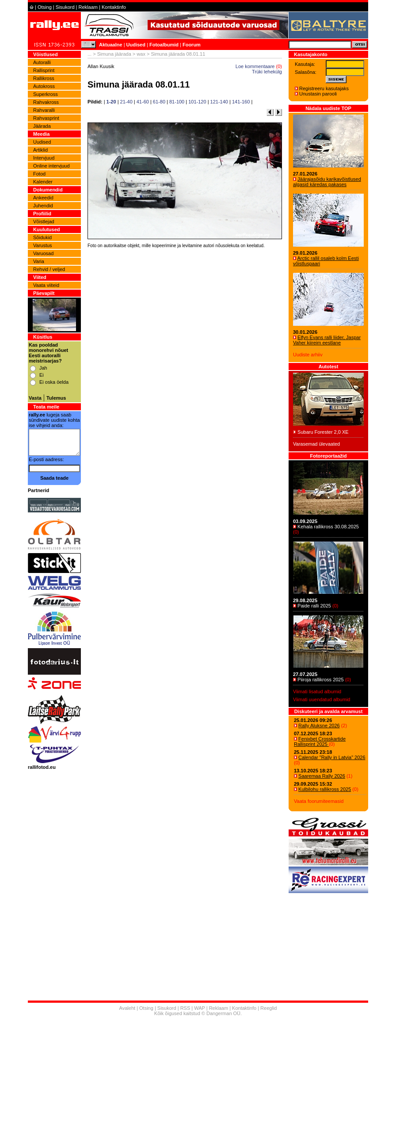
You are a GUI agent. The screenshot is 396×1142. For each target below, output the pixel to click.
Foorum (192, 44)
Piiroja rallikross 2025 (320, 679)
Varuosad (43, 253)
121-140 (219, 101)
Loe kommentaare (255, 66)
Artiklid (40, 150)
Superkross (45, 94)
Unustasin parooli (318, 93)
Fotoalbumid (164, 44)
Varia (38, 261)
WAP (199, 1008)
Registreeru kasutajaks (324, 88)
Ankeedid (43, 197)
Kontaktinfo (114, 7)
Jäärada (42, 126)
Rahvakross (46, 102)
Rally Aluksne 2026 (319, 725)
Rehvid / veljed (49, 269)
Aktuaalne (110, 44)
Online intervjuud (51, 165)
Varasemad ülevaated (316, 444)
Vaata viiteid (46, 285)
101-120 (197, 101)
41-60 (143, 101)
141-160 (241, 101)
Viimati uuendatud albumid (321, 699)
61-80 (159, 101)
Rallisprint (43, 70)
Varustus (42, 245)
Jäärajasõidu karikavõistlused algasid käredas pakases (327, 181)
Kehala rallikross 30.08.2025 (328, 526)
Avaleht (127, 1008)
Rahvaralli (44, 110)
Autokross (44, 86)
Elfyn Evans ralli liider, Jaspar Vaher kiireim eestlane (327, 340)
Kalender (43, 181)
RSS (185, 1008)
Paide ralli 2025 (314, 605)
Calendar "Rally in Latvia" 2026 (332, 757)
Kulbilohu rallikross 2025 (324, 789)
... (89, 54)
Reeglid (268, 1008)
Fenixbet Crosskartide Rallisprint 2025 (320, 741)
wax (141, 54)
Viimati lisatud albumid (317, 691)
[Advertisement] (185, 374)
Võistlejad (43, 221)
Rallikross (43, 78)
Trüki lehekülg (267, 71)
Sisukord (65, 7)
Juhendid (43, 205)
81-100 (176, 101)
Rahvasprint (46, 118)
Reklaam (88, 7)
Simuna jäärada (114, 54)
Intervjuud (43, 157)
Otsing (45, 7)
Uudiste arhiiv (308, 354)
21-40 (126, 101)
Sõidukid (42, 237)
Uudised (135, 44)
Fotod (39, 173)
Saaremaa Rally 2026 (321, 776)
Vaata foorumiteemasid (318, 801)
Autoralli (42, 62)
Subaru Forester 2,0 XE (323, 432)
